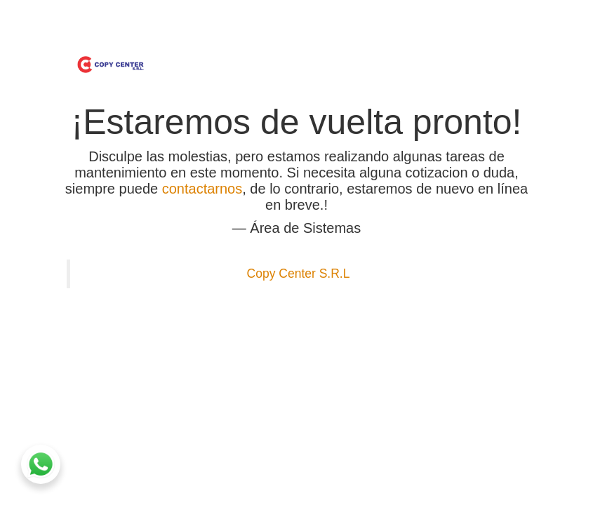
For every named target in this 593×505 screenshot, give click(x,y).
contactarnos (202, 188)
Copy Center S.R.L (298, 274)
